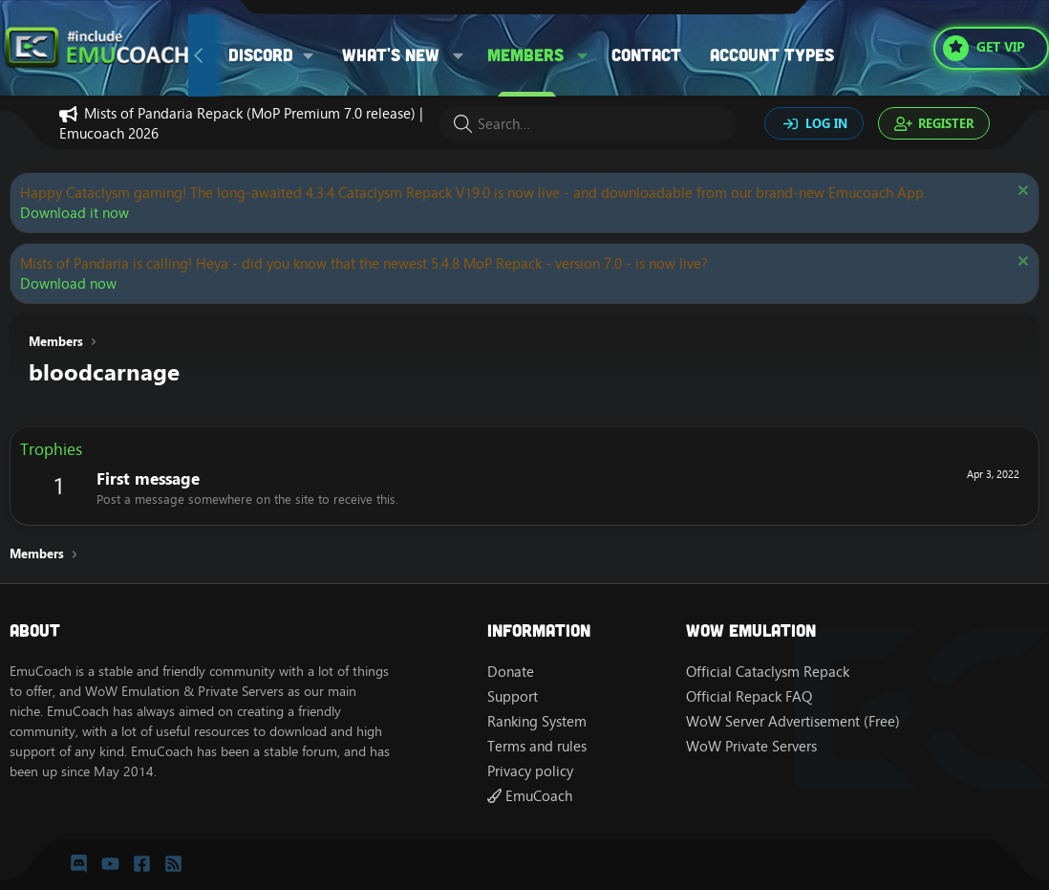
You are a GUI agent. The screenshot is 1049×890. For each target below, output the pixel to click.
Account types (772, 54)
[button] (277, 55)
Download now (68, 283)
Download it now (74, 213)
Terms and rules (537, 746)
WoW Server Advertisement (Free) (793, 721)
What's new (390, 54)
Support (512, 696)
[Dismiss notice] (1021, 193)
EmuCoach (529, 796)
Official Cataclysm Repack (767, 672)
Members (525, 54)
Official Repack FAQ (749, 696)
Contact (646, 54)
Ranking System (537, 721)
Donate (510, 672)
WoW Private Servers (751, 746)
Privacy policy (530, 771)
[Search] (587, 123)
